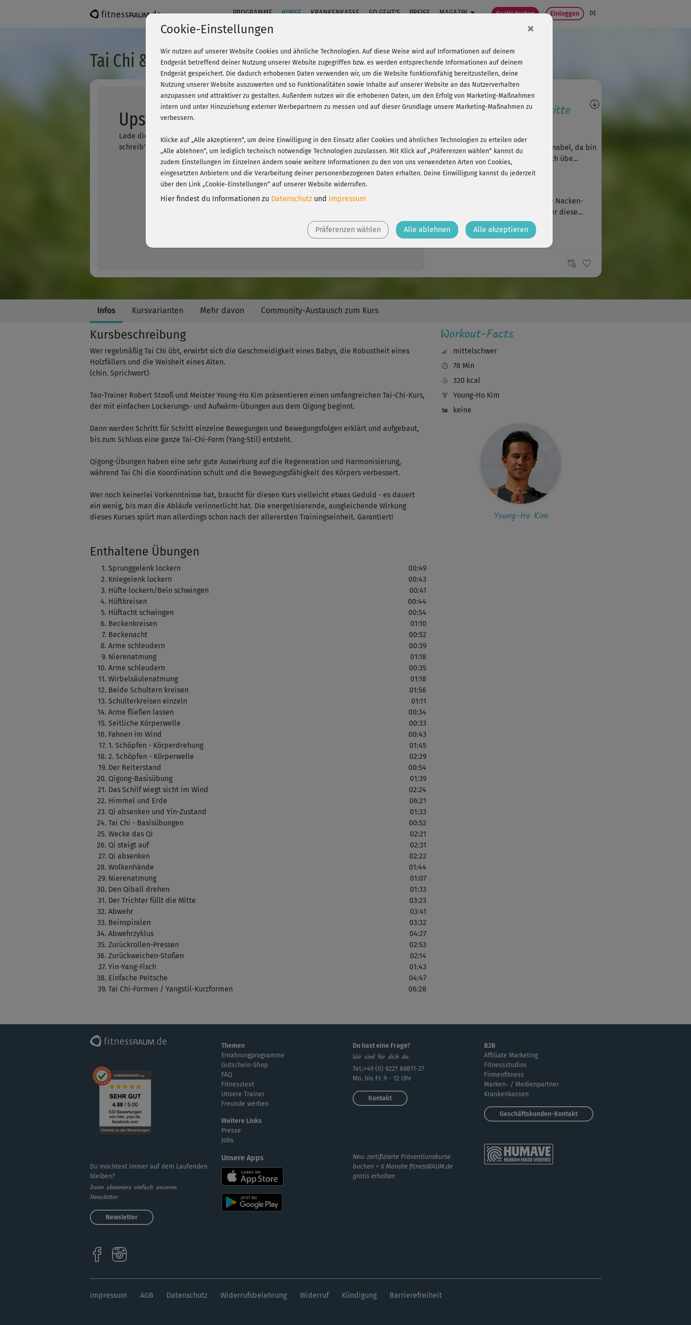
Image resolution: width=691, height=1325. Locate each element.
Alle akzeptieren (500, 229)
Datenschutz (291, 198)
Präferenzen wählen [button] (348, 229)
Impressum (347, 198)
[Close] (530, 28)
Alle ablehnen (427, 229)
